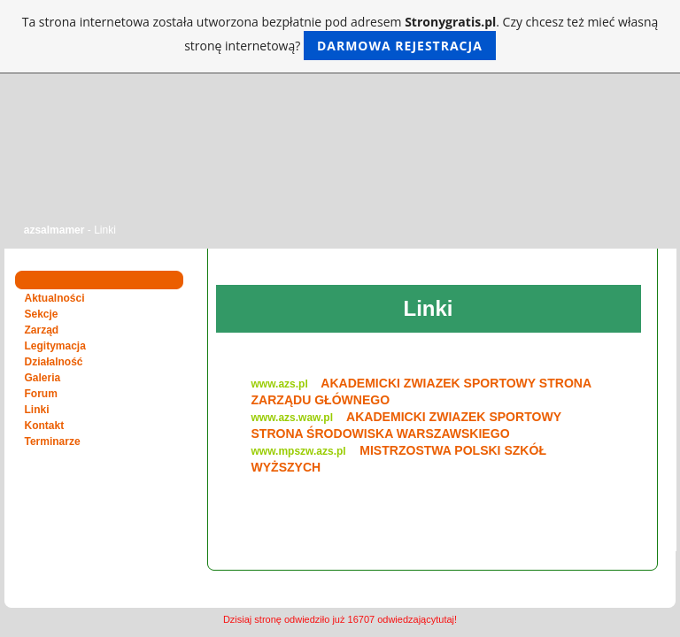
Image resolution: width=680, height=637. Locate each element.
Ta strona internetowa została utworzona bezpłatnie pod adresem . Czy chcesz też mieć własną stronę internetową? (340, 36)
